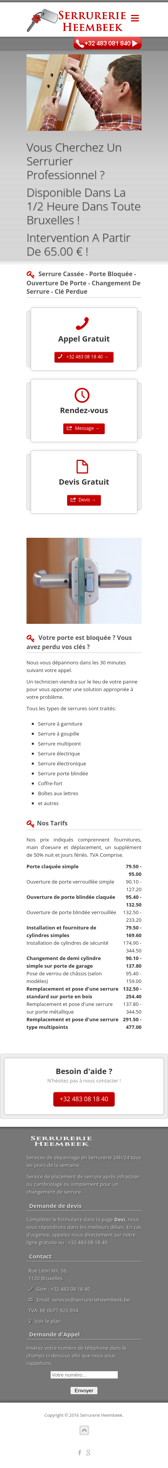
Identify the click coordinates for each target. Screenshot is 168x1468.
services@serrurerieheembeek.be (91, 1299)
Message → (83, 428)
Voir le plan (48, 1321)
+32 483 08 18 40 (84, 1099)
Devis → (84, 499)
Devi (119, 1219)
